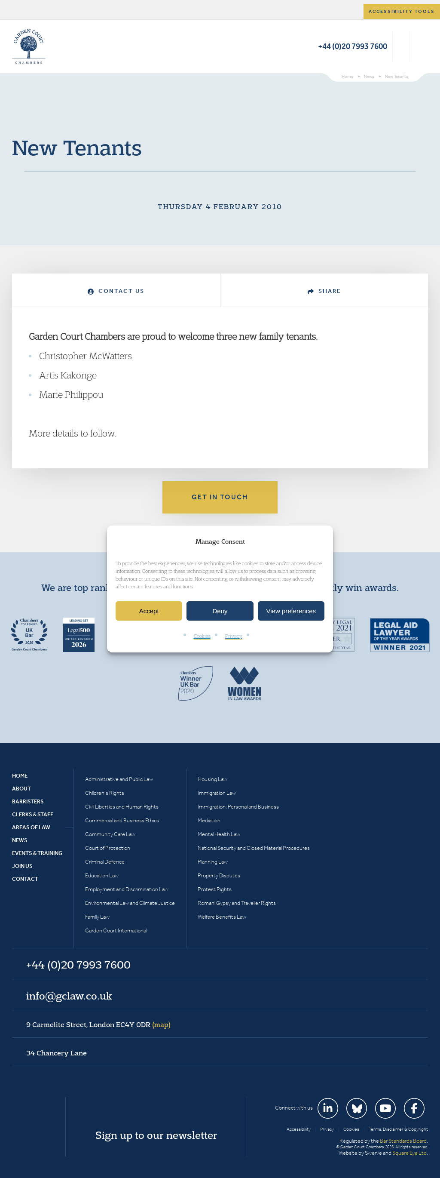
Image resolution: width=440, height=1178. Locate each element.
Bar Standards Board (403, 1141)
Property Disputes (219, 875)
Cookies (202, 636)
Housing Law (212, 779)
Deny (219, 611)
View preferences (291, 611)
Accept (149, 611)
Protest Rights (215, 889)
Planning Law (213, 861)
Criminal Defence (105, 861)
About (21, 788)
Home (20, 775)
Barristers (28, 801)
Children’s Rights (104, 793)
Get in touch (220, 497)
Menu (420, 46)
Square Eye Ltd (409, 1153)
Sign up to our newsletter (156, 1135)
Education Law (102, 875)
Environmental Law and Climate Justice (130, 903)
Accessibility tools (402, 11)
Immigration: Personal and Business (238, 806)
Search (401, 46)
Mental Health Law (219, 834)
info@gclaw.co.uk (69, 995)
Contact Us (116, 291)
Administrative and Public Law (119, 779)
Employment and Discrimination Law (126, 889)
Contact (25, 879)
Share (324, 291)
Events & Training (37, 853)
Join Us (22, 866)
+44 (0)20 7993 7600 (352, 46)
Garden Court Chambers (29, 46)
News (20, 840)
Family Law (97, 916)
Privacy (233, 636)
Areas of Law (31, 827)
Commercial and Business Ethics (122, 820)
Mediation (209, 820)
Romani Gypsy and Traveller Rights (237, 903)
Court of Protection (107, 848)
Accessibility (299, 1129)
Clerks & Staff (32, 814)
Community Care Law (110, 834)
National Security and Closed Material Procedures (254, 848)
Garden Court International (116, 930)
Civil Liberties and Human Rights (122, 806)
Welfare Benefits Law (222, 916)
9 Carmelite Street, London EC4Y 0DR (98, 1024)
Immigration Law (217, 793)
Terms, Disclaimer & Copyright (398, 1129)
